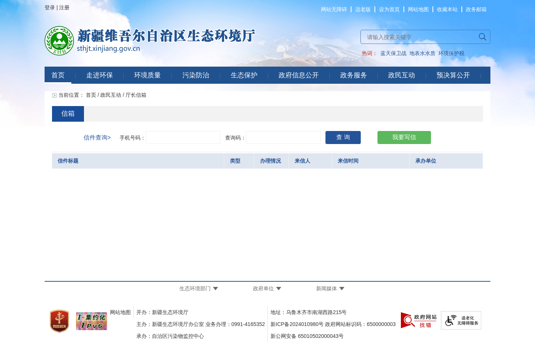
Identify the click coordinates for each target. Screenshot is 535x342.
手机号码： (133, 138)
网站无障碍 (334, 9)
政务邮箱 (476, 9)
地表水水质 (422, 53)
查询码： (235, 138)
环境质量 (147, 75)
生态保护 (244, 75)
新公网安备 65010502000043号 (307, 336)
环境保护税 (451, 53)
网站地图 (418, 9)
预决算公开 (453, 75)
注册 (64, 7)
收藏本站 (447, 9)
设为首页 (389, 9)
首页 (58, 75)
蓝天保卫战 (393, 53)
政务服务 (353, 75)
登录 (50, 7)
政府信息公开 (299, 75)
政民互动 (401, 75)
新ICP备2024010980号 (297, 324)
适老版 (363, 9)
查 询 (343, 137)
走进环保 (99, 75)
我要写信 (404, 137)
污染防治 (195, 75)
